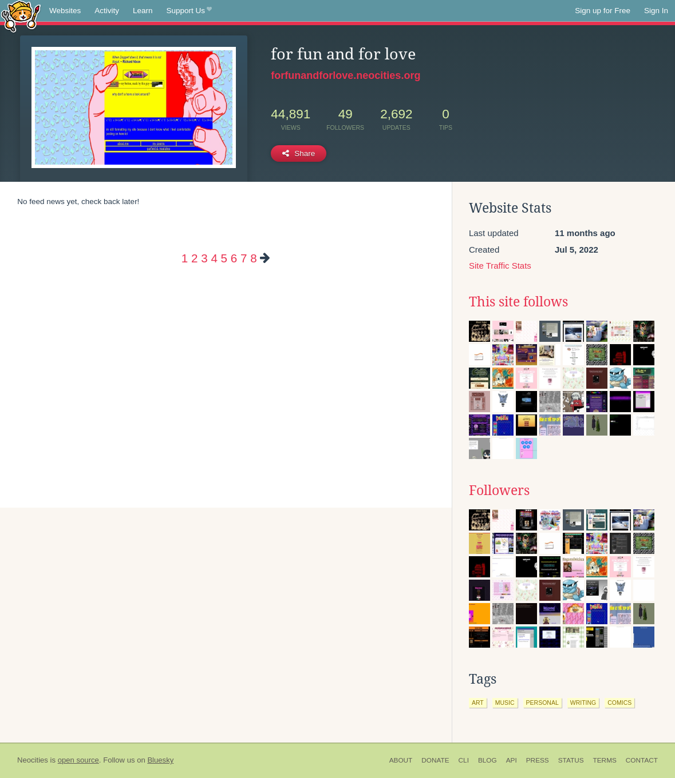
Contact (642, 760)
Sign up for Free (602, 10)
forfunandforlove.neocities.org (345, 75)
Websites (65, 10)
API (511, 760)
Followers (499, 490)
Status (571, 760)
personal (542, 702)
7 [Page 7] (243, 258)
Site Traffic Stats (500, 265)
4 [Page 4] (214, 258)
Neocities (32, 760)
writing (583, 702)
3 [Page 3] (204, 258)
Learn (143, 10)
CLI (464, 760)
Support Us (189, 10)
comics (619, 702)
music (505, 702)
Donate (435, 760)
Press (537, 760)
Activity (106, 10)
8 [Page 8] (253, 258)
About (401, 760)
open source (78, 760)
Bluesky (160, 760)
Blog (487, 760)
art (478, 702)
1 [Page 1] (184, 258)
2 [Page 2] (194, 258)
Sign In (656, 10)
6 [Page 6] (234, 258)
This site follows (518, 301)
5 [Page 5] (224, 258)
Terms (605, 760)
